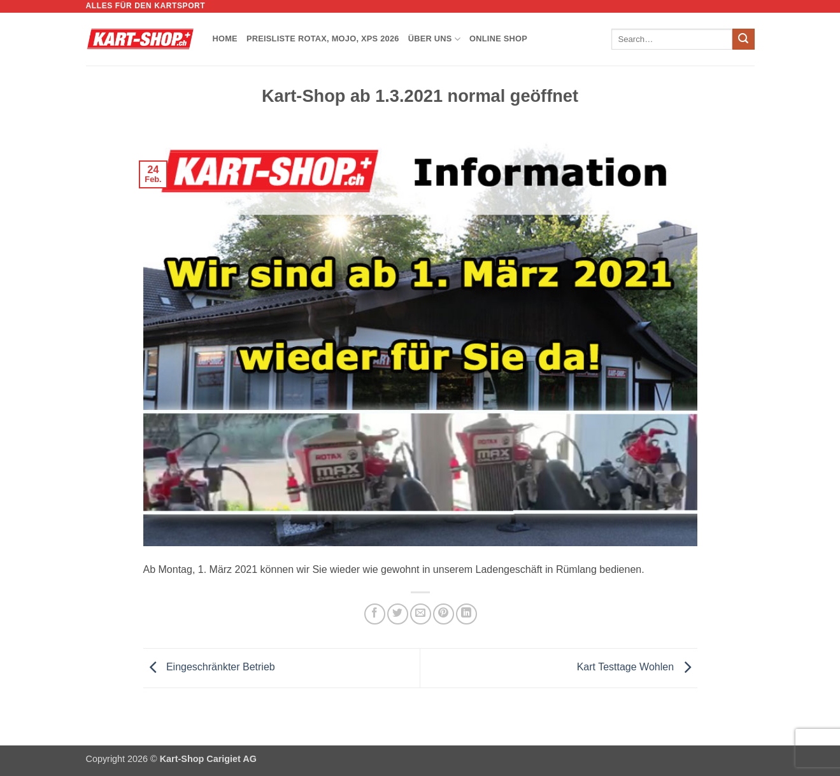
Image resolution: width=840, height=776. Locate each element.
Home (225, 38)
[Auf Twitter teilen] (397, 613)
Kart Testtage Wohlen (637, 667)
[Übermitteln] (743, 39)
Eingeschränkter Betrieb (209, 667)
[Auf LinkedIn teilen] (466, 613)
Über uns (434, 39)
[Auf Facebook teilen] (374, 613)
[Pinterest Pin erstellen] (443, 613)
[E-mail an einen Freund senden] (420, 613)
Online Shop (498, 38)
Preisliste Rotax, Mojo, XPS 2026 (322, 38)
